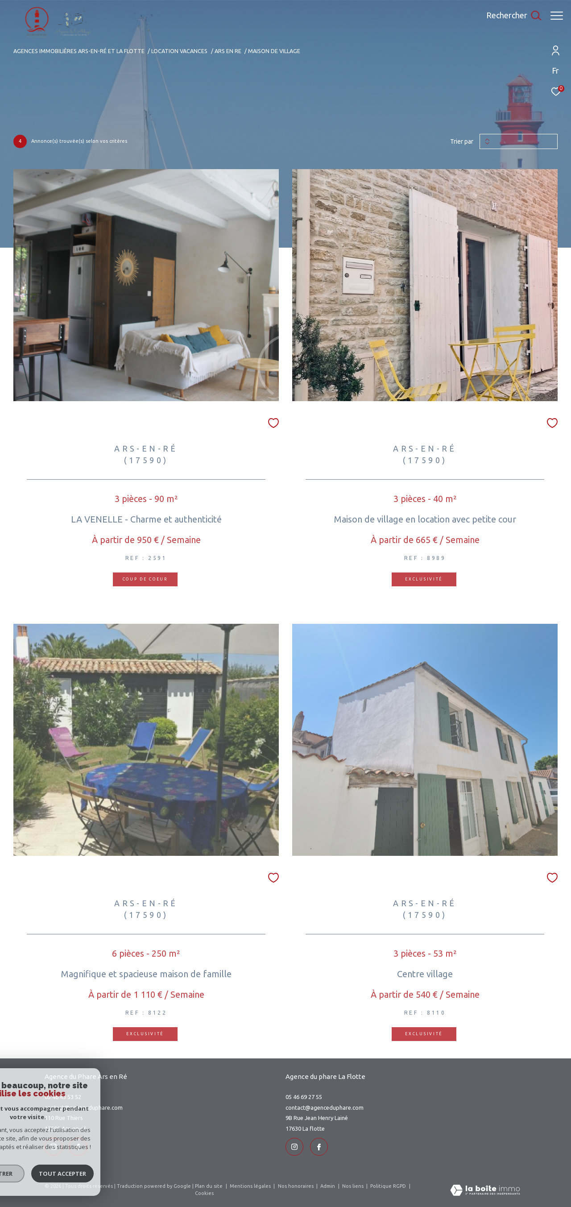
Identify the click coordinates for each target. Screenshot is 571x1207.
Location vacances (179, 51)
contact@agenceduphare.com (84, 1107)
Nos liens (353, 1186)
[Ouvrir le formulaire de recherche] (509, 15)
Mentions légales (251, 1186)
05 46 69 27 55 (304, 1097)
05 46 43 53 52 (63, 1097)
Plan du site (209, 1186)
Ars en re (228, 51)
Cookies (204, 1193)
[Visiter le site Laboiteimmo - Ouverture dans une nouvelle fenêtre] (485, 1191)
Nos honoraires (296, 1186)
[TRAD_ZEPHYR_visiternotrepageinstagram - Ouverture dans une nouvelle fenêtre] (53, 1147)
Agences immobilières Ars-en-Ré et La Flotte (79, 51)
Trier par (461, 141)
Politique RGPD (388, 1186)
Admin (328, 1186)
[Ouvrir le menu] (556, 15)
